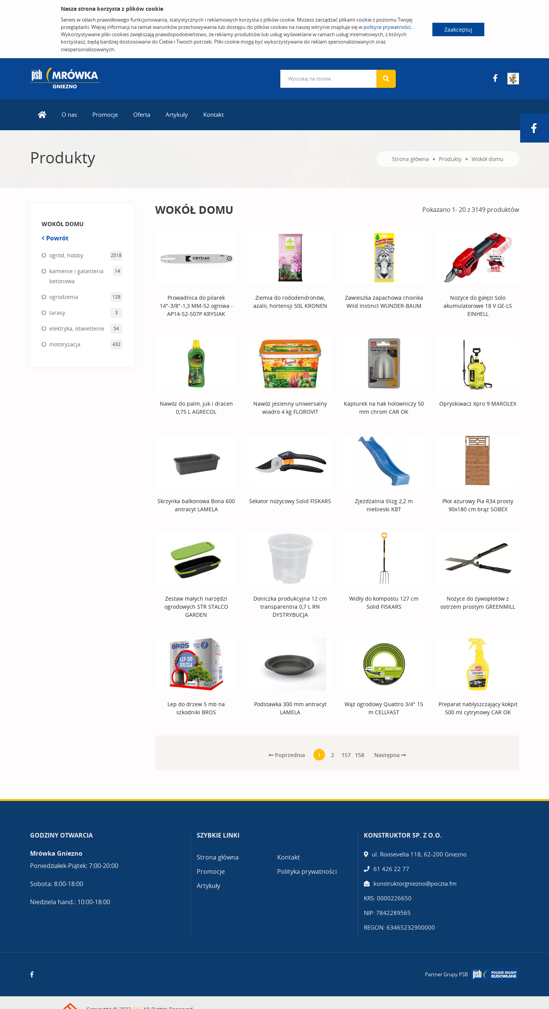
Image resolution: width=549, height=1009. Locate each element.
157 (346, 755)
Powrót (55, 237)
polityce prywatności (387, 27)
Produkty (450, 158)
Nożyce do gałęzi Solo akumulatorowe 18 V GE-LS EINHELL (478, 305)
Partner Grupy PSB (446, 973)
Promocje (105, 114)
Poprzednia (287, 754)
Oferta (141, 114)
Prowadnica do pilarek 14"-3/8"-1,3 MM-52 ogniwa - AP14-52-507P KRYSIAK (196, 305)
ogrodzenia (63, 296)
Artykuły (177, 114)
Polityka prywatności (307, 871)
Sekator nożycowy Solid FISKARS (290, 500)
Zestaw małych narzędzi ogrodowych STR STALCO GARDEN (196, 606)
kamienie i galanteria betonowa (76, 275)
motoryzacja (64, 344)
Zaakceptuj (458, 29)
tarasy (57, 312)
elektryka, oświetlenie (76, 328)
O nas (69, 114)
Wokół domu (488, 158)
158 (359, 755)
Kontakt (213, 114)
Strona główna (410, 158)
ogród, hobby (66, 255)
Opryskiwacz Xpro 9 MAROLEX (477, 403)
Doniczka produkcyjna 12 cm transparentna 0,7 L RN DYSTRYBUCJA (290, 606)
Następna (390, 754)
